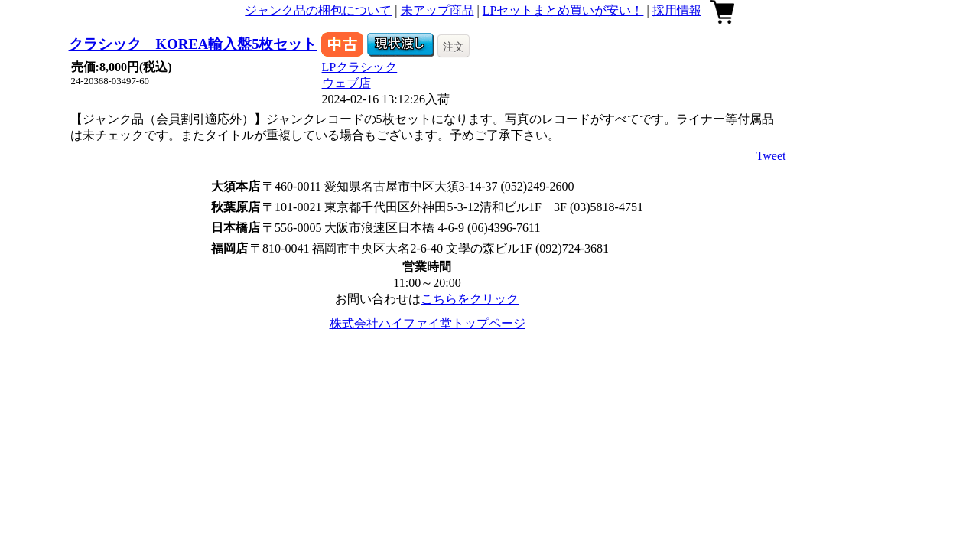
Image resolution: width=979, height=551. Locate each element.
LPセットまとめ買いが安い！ (563, 10)
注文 (453, 47)
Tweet (771, 155)
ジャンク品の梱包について (318, 10)
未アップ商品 (437, 10)
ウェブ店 (346, 83)
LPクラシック (360, 66)
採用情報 (676, 10)
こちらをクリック (470, 298)
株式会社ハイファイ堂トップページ (427, 323)
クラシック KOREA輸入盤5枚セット (193, 44)
